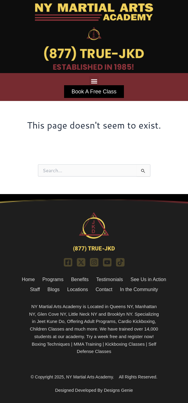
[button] (94, 81)
